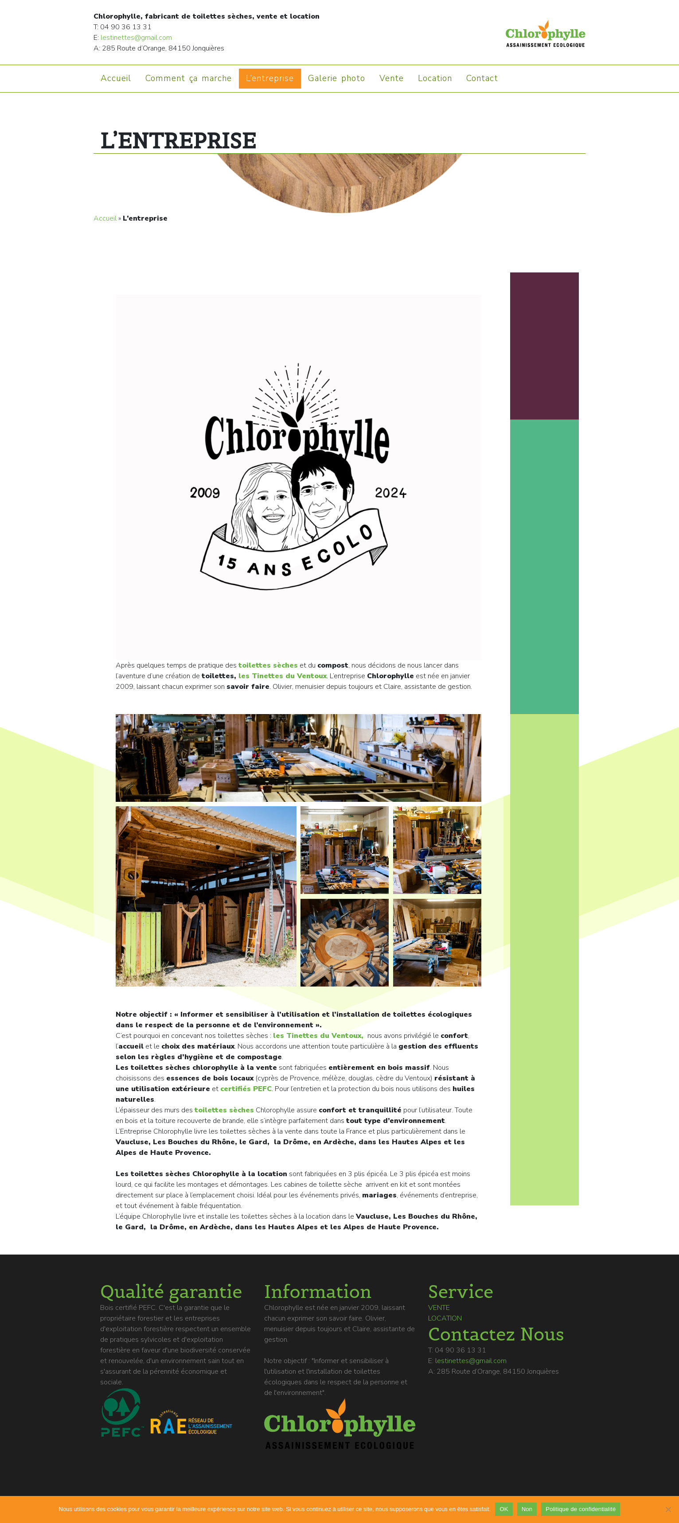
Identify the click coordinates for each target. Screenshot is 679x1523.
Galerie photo (336, 78)
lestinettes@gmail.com (136, 38)
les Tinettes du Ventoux (282, 676)
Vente (391, 78)
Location (435, 78)
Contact (482, 78)
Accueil (116, 78)
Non (527, 1509)
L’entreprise (270, 78)
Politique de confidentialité (581, 1509)
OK (503, 1509)
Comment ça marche (188, 78)
